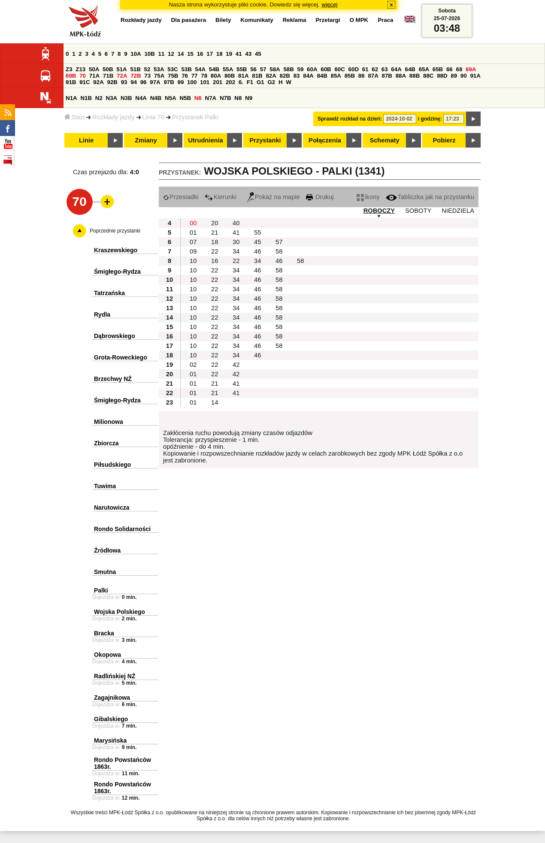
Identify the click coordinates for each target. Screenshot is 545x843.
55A (228, 69)
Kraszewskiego (115, 250)
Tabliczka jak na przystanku (430, 196)
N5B (185, 98)
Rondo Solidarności (122, 529)
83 (297, 76)
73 (147, 76)
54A (200, 69)
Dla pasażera (188, 20)
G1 (260, 82)
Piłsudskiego (112, 464)
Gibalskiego (111, 719)
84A (308, 76)
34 (236, 251)
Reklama (294, 20)
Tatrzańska (109, 293)
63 (385, 69)
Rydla (102, 314)
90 (463, 76)
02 (193, 364)
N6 (198, 98)
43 (248, 54)
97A (155, 82)
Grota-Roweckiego (120, 357)
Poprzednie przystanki (115, 231)
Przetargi (327, 20)
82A (271, 76)
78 (204, 76)
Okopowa (107, 654)
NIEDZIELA (458, 210)
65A (424, 69)
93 (124, 82)
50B (108, 69)
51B (135, 69)
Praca (385, 20)
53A (159, 69)
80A (216, 76)
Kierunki (220, 196)
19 (229, 54)
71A (94, 76)
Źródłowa (107, 550)
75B (173, 76)
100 (192, 82)
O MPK (359, 20)
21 (214, 232)
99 (181, 82)
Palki (101, 590)
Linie (86, 140)
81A (243, 76)
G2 (271, 82)
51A (121, 69)
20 (214, 223)
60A (312, 69)
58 (279, 251)
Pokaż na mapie (273, 196)
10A (135, 54)
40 (236, 223)
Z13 (80, 69)
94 (133, 82)
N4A (141, 98)
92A (98, 82)
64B (410, 69)
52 (147, 69)
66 (449, 69)
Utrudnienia (205, 140)
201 (217, 82)
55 (257, 232)
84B (322, 76)
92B (112, 82)
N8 (238, 98)
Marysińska (110, 740)
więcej (330, 4)
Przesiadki (181, 196)
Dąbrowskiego (114, 335)
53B (186, 69)
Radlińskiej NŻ (114, 676)
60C (339, 69)
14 (181, 54)
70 (82, 76)
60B (326, 69)
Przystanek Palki (195, 117)
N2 (99, 98)
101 (204, 82)
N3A (112, 98)
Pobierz (444, 140)
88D (442, 76)
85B (350, 76)
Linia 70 (153, 117)
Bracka (104, 633)
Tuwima (105, 486)
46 (257, 251)
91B (71, 82)
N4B (156, 98)
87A (373, 76)
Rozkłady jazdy (113, 117)
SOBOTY (418, 210)
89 (454, 76)
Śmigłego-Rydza (117, 271)
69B (71, 76)
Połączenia (325, 140)
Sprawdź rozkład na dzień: (350, 119)
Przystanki (265, 140)
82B (285, 76)
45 (258, 54)
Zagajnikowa (112, 697)
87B (387, 76)
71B (108, 76)
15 (190, 54)
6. (241, 82)
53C (172, 69)
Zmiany (146, 140)
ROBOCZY (379, 210)
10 (193, 260)
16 (200, 54)
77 (194, 76)
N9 (248, 98)
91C (84, 82)
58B (288, 69)
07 (193, 242)
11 (161, 54)
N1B (86, 98)
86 (361, 76)
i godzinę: (430, 119)
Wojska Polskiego (119, 611)
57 (263, 69)
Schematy (384, 140)
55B (241, 69)
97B (169, 82)
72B (135, 76)
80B (229, 76)
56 (253, 69)
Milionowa (108, 421)
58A (274, 69)
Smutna (105, 571)
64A (396, 69)
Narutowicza (111, 507)
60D (353, 69)
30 (236, 242)
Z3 (69, 69)
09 (193, 251)
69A (471, 69)
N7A (211, 98)
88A (401, 76)
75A (159, 76)
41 (239, 54)
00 (193, 223)
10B (149, 54)
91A (475, 76)
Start (74, 117)
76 (185, 76)
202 (230, 82)
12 (171, 54)
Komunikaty (256, 20)
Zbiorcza (106, 443)
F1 (250, 82)
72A (122, 76)
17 (209, 54)
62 (375, 69)
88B (414, 76)
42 (236, 364)
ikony (368, 196)
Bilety (223, 20)
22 (214, 251)
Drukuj (319, 196)
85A (336, 76)
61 (365, 69)
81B (257, 76)
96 (143, 82)
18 (219, 54)
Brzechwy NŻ (113, 378)
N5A (170, 98)
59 (300, 69)
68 (459, 69)
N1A (71, 98)
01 (193, 232)
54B (214, 69)
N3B (126, 98)
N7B (225, 98)
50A (94, 69)
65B (438, 69)
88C (428, 76)
